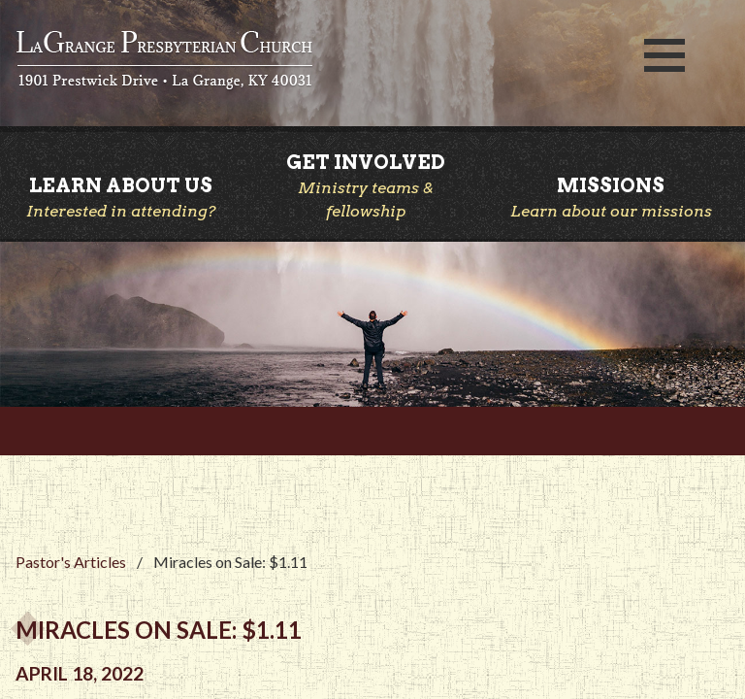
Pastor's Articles (71, 561)
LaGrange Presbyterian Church (310, 61)
